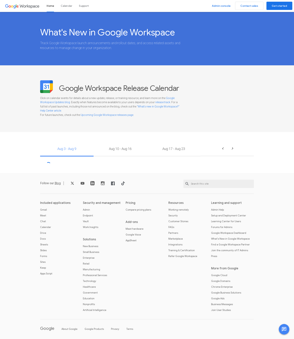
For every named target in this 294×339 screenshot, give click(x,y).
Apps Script (46, 273)
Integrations (175, 244)
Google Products (94, 329)
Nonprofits (89, 304)
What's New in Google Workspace (230, 238)
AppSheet (131, 240)
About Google (69, 329)
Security (173, 215)
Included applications (55, 203)
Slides (43, 250)
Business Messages (222, 304)
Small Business (91, 252)
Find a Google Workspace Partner (230, 244)
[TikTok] (123, 184)
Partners (173, 233)
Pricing (130, 203)
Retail (86, 263)
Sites (43, 262)
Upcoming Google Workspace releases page (107, 114)
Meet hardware (134, 228)
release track (162, 102)
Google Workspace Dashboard (228, 233)
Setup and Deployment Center (228, 215)
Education (88, 298)
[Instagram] (102, 184)
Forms (43, 256)
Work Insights (90, 227)
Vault (86, 221)
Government (90, 292)
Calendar (66, 5)
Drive (43, 233)
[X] (72, 184)
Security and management (102, 203)
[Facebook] (113, 184)
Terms (129, 329)
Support (84, 5)
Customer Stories (178, 221)
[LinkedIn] (92, 184)
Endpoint (88, 215)
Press (214, 256)
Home (50, 5)
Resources (176, 203)
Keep (43, 267)
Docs (43, 238)
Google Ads (217, 298)
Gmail (43, 209)
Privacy (115, 329)
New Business (90, 246)
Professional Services (95, 275)
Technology (89, 281)
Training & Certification (181, 250)
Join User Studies (221, 310)
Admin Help (217, 209)
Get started (279, 5)
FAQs (171, 227)
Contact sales (249, 5)
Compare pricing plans (138, 209)
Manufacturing (91, 269)
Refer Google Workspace (182, 256)
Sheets (44, 244)
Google (47, 328)
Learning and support (226, 203)
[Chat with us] (284, 329)
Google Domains (220, 281)
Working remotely (178, 209)
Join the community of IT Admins (229, 250)
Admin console (221, 5)
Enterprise (88, 257)
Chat (43, 221)
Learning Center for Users (226, 221)
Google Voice (133, 234)
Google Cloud (219, 275)
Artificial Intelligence (94, 310)
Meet (43, 215)
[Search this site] (218, 184)
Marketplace (175, 238)
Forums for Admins (221, 227)
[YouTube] (82, 184)
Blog (58, 183)
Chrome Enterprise (222, 286)
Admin (86, 209)
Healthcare (89, 286)
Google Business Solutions (226, 292)
